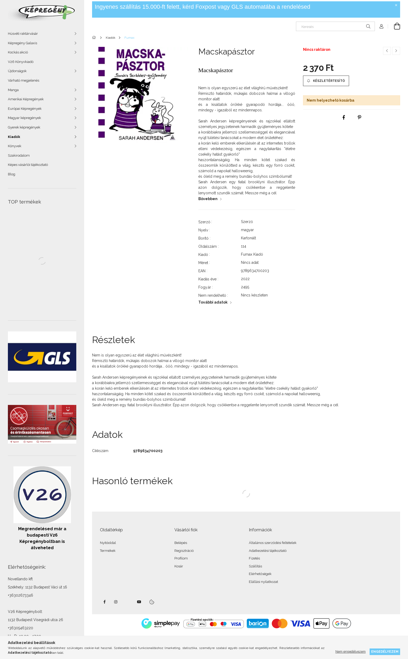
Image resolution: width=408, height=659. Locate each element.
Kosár (178, 566)
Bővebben (208, 199)
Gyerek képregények (24, 127)
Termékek (107, 551)
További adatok (213, 302)
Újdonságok (17, 71)
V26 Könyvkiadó (20, 62)
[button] (326, 81)
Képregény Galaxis (22, 43)
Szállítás (255, 566)
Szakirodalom (19, 155)
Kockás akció (18, 52)
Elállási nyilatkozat (263, 582)
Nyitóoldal (108, 543)
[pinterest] (359, 117)
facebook (104, 601)
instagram (116, 601)
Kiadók (14, 137)
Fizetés (254, 558)
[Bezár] (396, 5)
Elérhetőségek (260, 574)
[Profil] (381, 26)
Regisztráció (184, 551)
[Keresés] (335, 26)
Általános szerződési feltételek (272, 543)
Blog (11, 174)
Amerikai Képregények (26, 99)
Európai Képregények (25, 109)
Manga (13, 90)
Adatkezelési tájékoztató (267, 551)
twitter (127, 601)
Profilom (181, 558)
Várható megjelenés (23, 80)
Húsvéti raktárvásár (23, 34)
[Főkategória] (95, 37)
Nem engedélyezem (350, 651)
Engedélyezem (385, 651)
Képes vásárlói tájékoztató (28, 165)
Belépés (180, 543)
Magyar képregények (24, 118)
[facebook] (344, 117)
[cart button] (394, 26)
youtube (139, 601)
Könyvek (14, 146)
